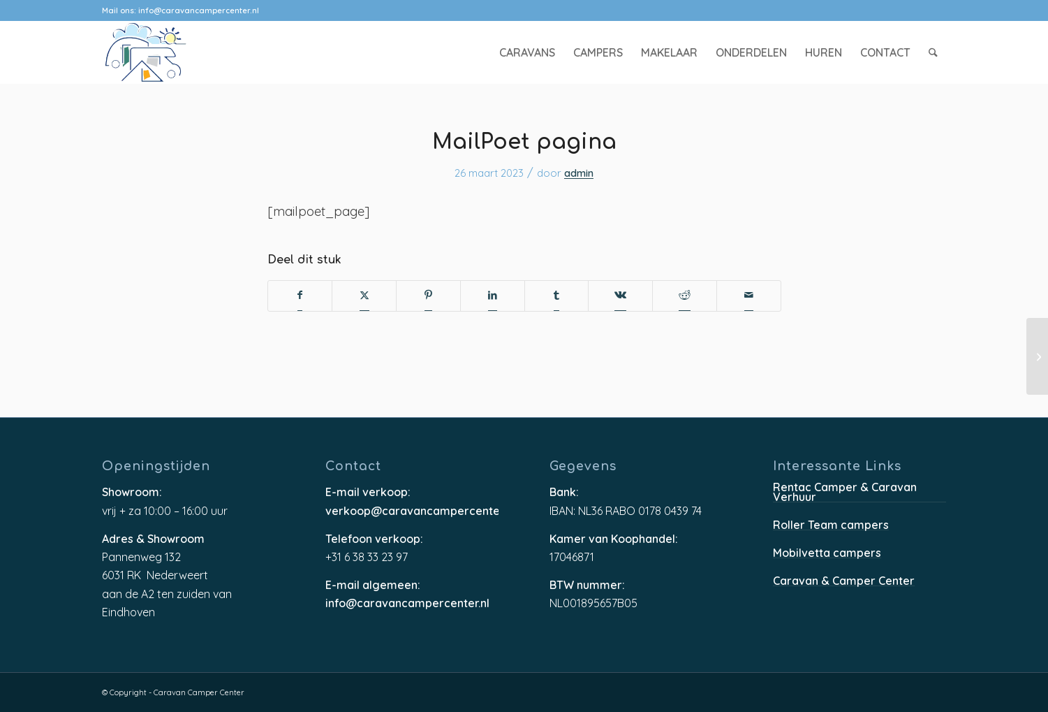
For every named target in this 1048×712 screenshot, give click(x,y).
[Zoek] (933, 52)
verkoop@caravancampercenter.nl (412, 511)
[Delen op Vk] (620, 296)
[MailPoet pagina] (1037, 356)
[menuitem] (527, 52)
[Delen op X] (364, 296)
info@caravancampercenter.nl (198, 10)
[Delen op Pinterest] (428, 296)
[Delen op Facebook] (299, 296)
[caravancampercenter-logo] (170, 52)
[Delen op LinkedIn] (492, 296)
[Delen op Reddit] (685, 296)
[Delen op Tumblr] (556, 296)
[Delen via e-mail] (748, 296)
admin (578, 174)
